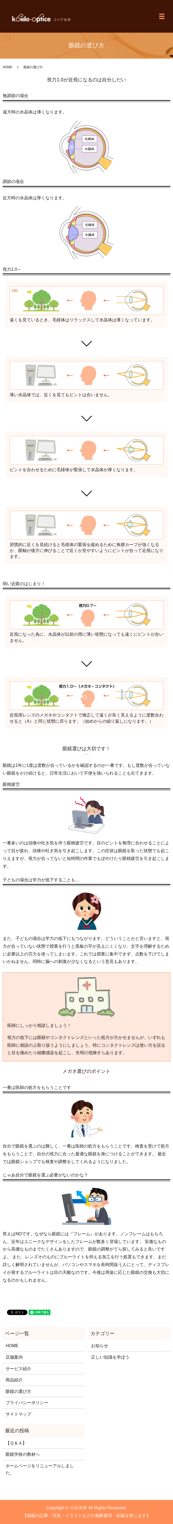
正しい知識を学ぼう (110, 1357)
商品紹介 (14, 1380)
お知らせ (99, 1345)
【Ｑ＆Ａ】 (16, 1443)
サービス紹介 (18, 1368)
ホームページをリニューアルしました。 (40, 1469)
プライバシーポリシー (27, 1402)
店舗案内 (14, 1357)
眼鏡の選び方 (18, 1391)
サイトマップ (18, 1414)
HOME (7, 67)
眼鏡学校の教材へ (23, 1454)
